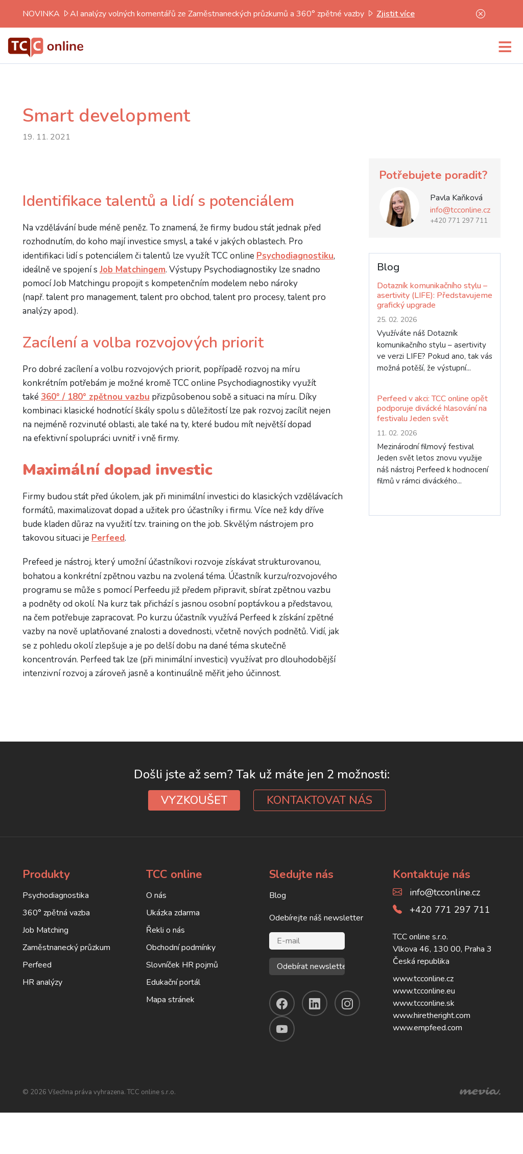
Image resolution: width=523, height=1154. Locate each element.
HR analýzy (42, 982)
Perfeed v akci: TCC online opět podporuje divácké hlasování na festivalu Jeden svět (432, 408)
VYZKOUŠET (194, 800)
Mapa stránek (170, 999)
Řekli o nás (165, 930)
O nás (156, 895)
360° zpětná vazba (56, 912)
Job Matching (45, 930)
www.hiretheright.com (431, 1015)
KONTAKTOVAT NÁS (319, 800)
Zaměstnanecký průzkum (66, 947)
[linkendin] (314, 1003)
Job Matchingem (132, 269)
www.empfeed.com (427, 1027)
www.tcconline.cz (423, 978)
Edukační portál (173, 982)
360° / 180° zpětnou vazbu (95, 397)
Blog (277, 895)
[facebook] (282, 1003)
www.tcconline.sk (424, 1003)
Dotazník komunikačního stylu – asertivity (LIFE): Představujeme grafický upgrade (434, 295)
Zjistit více (395, 13)
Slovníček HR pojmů (182, 965)
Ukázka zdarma (173, 912)
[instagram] (347, 1003)
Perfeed (108, 538)
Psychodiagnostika (55, 895)
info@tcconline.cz (460, 210)
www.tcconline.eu (424, 991)
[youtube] (282, 1029)
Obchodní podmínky (181, 947)
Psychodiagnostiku (295, 256)
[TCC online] (46, 46)
